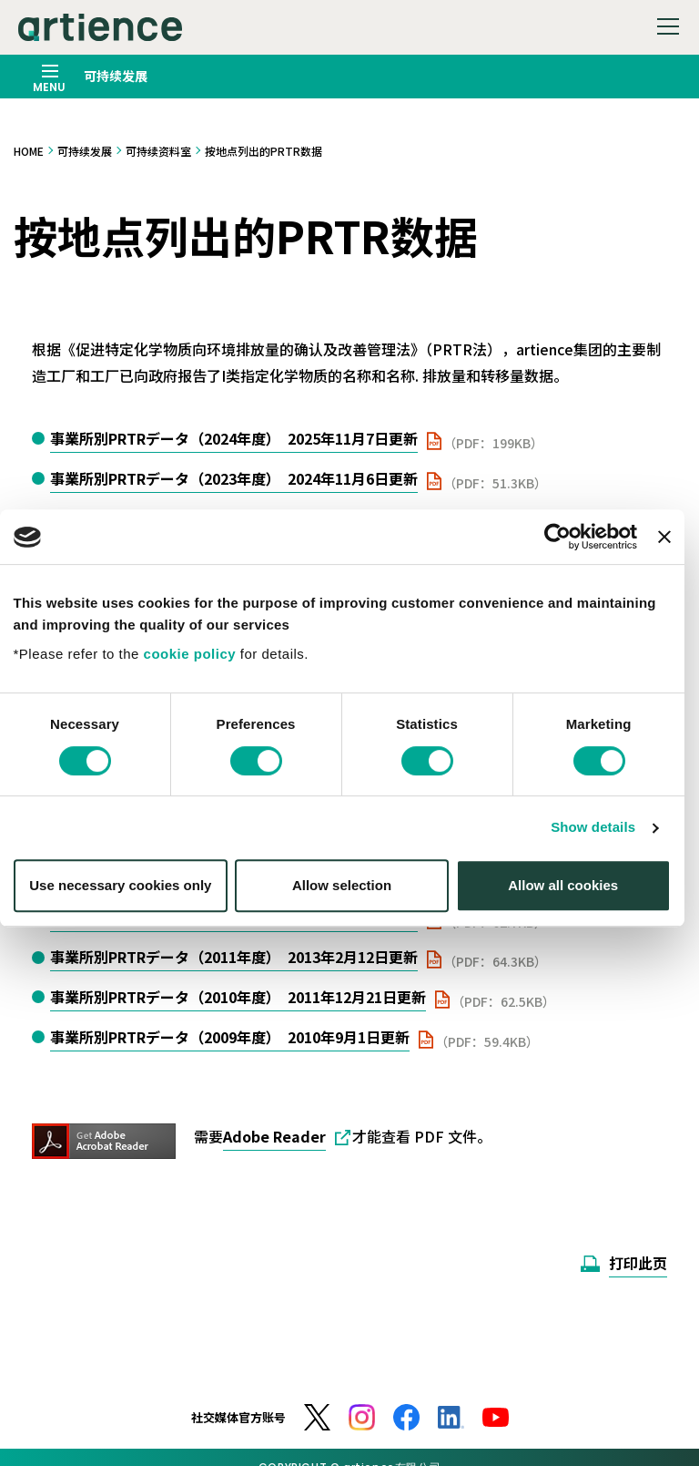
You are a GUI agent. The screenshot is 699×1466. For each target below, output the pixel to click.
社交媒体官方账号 (238, 1417)
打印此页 (638, 1263)
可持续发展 (84, 151)
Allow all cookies (571, 899)
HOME (29, 151)
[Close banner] (671, 552)
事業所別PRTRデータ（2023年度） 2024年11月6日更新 (234, 478)
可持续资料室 (158, 151)
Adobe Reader (274, 1136)
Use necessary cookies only (128, 899)
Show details (601, 842)
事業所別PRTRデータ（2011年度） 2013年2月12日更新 (234, 957)
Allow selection (349, 899)
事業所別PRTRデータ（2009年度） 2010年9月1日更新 (230, 1037)
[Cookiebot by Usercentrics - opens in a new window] (564, 552)
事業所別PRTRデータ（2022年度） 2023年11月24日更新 (238, 518)
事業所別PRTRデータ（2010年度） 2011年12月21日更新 (238, 997)
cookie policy (197, 668)
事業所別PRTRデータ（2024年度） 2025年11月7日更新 (234, 438)
